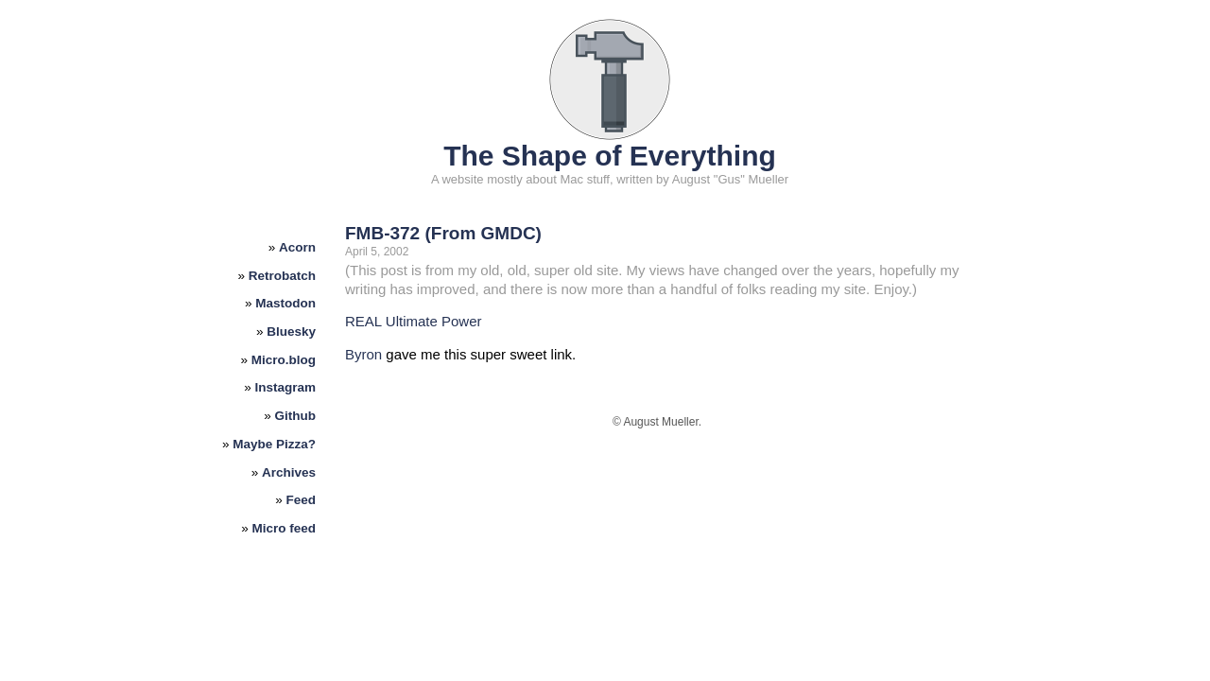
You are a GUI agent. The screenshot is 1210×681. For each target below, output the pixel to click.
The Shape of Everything (609, 155)
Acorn (297, 247)
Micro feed (284, 528)
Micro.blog (283, 360)
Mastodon (285, 303)
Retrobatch (282, 276)
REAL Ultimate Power (413, 321)
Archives (289, 472)
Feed (301, 500)
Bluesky (291, 331)
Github (296, 416)
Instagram (286, 387)
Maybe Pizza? (274, 444)
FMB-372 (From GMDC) (443, 233)
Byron (363, 354)
